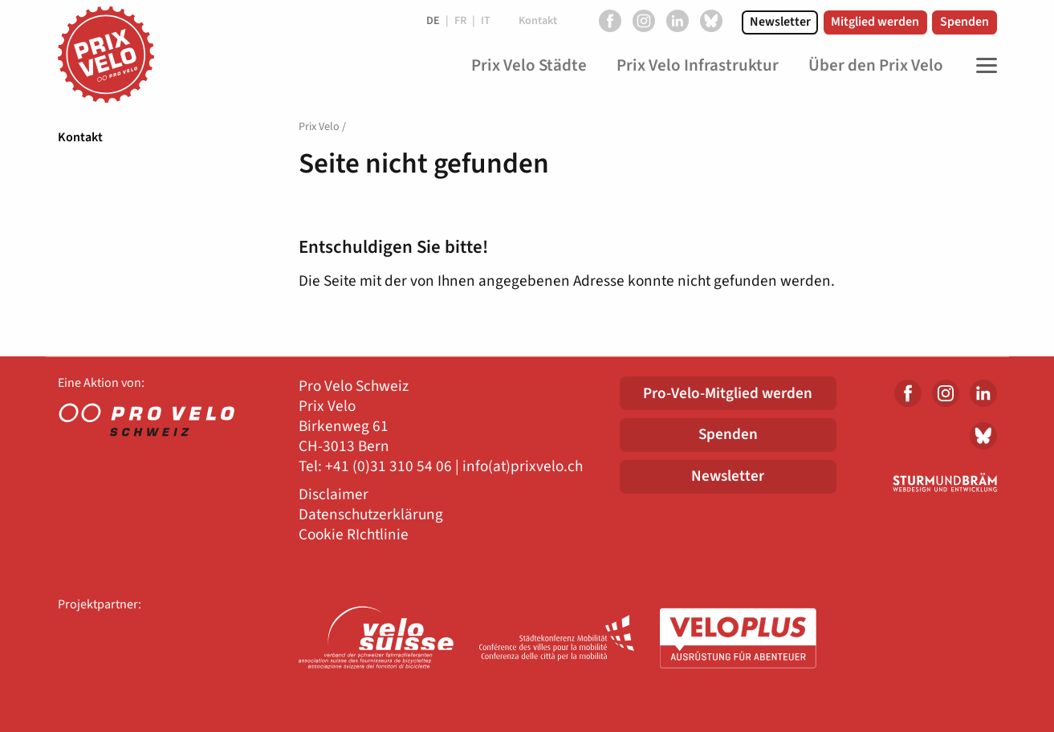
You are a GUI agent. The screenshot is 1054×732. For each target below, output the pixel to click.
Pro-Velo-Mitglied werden (727, 393)
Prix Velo (319, 127)
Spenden (964, 22)
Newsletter (780, 22)
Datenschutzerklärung (371, 515)
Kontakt (80, 137)
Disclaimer (333, 495)
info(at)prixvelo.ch (522, 467)
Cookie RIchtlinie (354, 535)
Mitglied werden (875, 22)
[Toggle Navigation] (982, 65)
